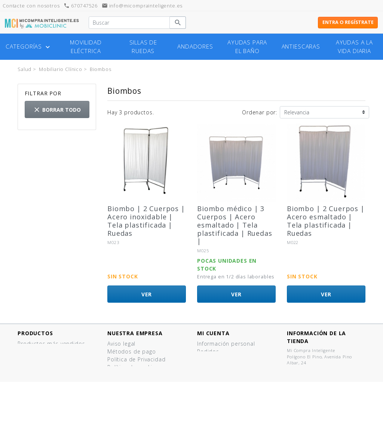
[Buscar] (129, 22)
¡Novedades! (34, 351)
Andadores (195, 46)
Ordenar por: (259, 112)
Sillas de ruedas (143, 46)
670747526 (80, 6)
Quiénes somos (128, 382)
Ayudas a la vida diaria (354, 46)
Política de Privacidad (136, 359)
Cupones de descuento (228, 367)
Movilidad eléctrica (86, 46)
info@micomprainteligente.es (142, 6)
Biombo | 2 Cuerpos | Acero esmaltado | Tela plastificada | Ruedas (326, 221)
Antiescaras (301, 46)
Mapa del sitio (126, 406)
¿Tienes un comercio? (136, 390)
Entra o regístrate (348, 22)
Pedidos (208, 351)
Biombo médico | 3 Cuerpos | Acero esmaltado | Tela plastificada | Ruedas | (234, 225)
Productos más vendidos (51, 343)
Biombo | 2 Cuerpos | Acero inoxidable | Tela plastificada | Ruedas (146, 221)
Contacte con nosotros (138, 398)
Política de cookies (133, 367)
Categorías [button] (29, 47)
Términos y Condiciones (139, 375)
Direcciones (213, 359)
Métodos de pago (131, 351)
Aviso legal (121, 343)
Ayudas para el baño (247, 46)
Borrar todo (57, 110)
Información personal (226, 343)
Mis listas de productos (229, 375)
